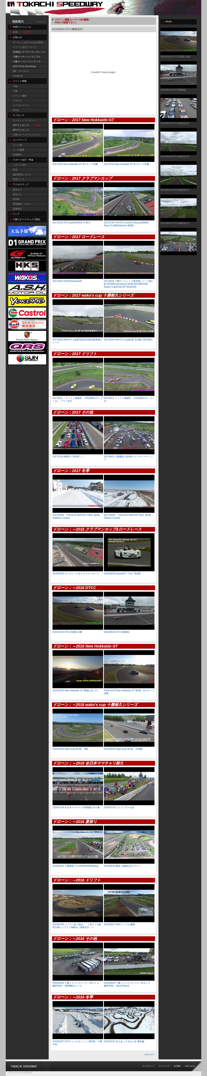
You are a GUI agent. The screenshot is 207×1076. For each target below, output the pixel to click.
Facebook (18, 76)
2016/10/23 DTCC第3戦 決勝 (175, 56)
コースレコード (21, 105)
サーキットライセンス (24, 120)
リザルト (17, 100)
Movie (16, 110)
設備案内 (17, 154)
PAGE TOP (149, 1055)
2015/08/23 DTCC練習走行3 (174, 190)
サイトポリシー (148, 1066)
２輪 (15, 91)
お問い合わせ (190, 1066)
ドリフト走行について (24, 47)
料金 (15, 169)
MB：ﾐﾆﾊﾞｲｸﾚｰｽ (21, 71)
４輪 (15, 86)
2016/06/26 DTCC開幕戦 (173, 89)
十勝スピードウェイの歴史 (26, 219)
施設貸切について (22, 174)
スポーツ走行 (20, 165)
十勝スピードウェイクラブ (26, 134)
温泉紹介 (17, 208)
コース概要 (18, 149)
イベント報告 (20, 95)
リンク (16, 214)
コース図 (17, 145)
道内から (17, 189)
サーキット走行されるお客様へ (29, 42)
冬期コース (18, 179)
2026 (15, 32)
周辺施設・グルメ (22, 204)
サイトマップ (164, 1066)
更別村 (16, 199)
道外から (17, 194)
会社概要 (177, 1066)
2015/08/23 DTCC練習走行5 (174, 123)
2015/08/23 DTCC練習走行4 (174, 156)
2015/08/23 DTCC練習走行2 (174, 223)
